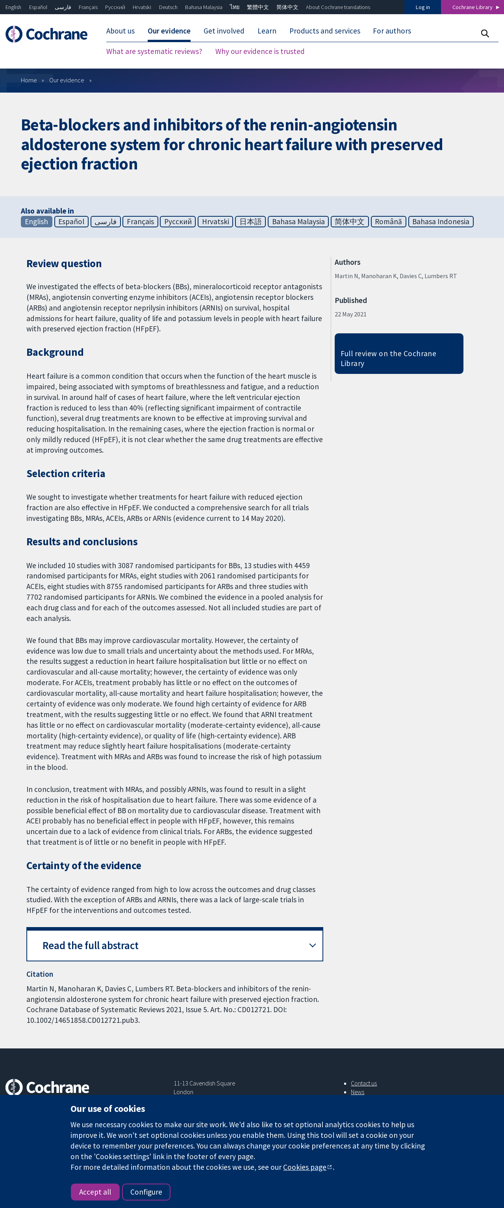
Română (388, 221)
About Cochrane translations (338, 7)
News (357, 1092)
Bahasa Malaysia (203, 7)
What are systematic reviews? (154, 51)
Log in (423, 7)
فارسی (63, 7)
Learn (267, 30)
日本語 (250, 221)
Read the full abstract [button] (91, 945)
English (13, 7)
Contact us (364, 1083)
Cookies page (304, 1167)
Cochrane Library (472, 7)
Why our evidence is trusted (260, 51)
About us (120, 30)
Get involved (224, 30)
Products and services (324, 30)
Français (88, 7)
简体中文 (287, 7)
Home (29, 80)
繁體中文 (258, 7)
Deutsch (168, 7)
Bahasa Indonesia (440, 221)
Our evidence (169, 30)
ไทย (234, 7)
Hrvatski (142, 7)
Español (38, 7)
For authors (392, 30)
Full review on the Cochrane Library (389, 358)
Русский (115, 7)
